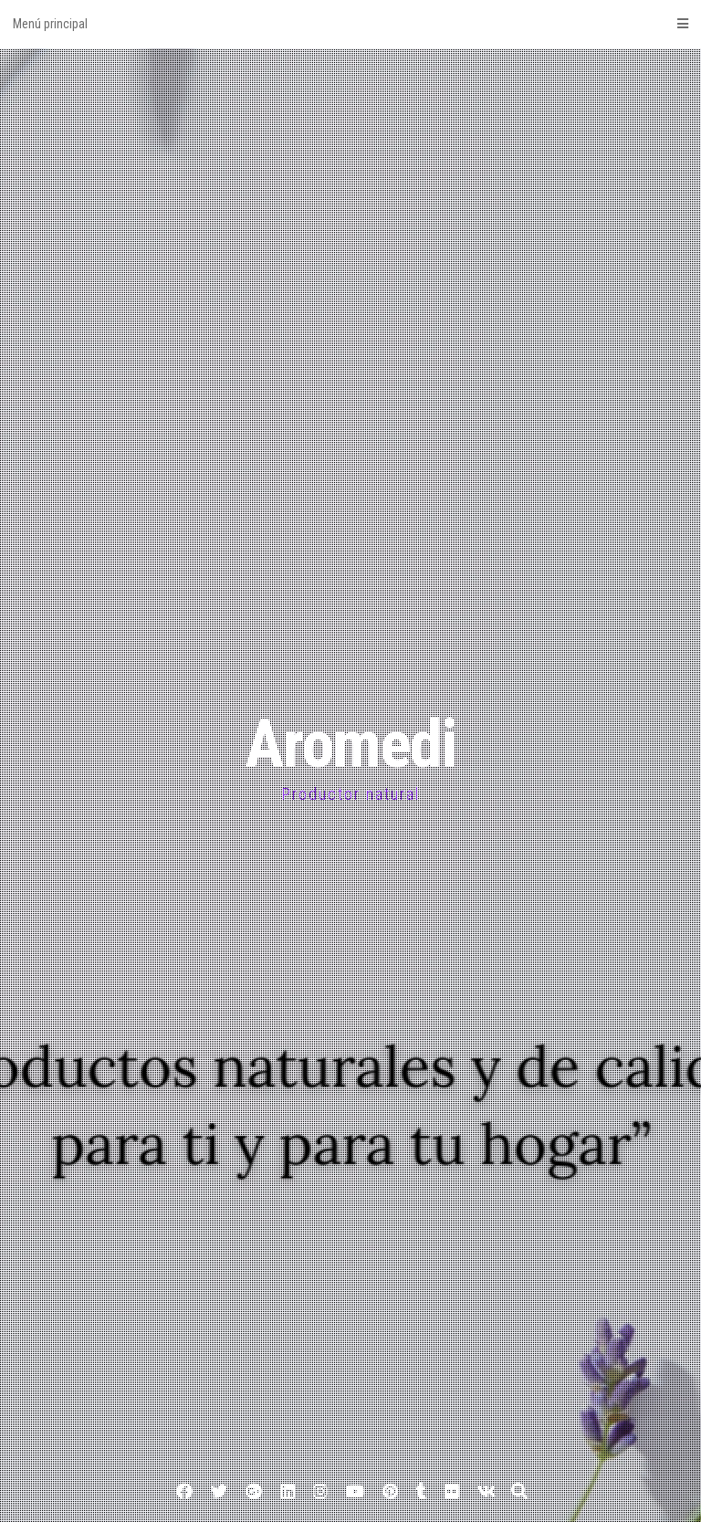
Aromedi (350, 744)
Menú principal (350, 23)
